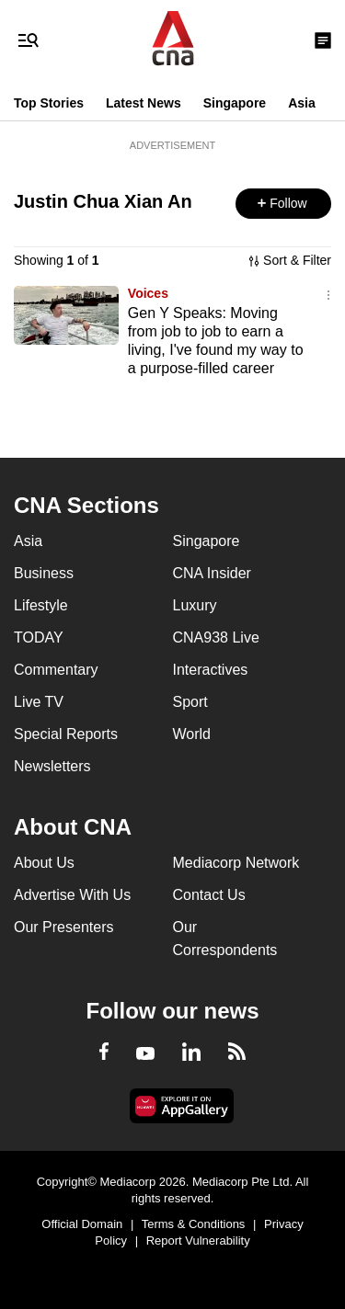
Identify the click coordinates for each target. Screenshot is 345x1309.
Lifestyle (41, 605)
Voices (148, 293)
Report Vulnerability (198, 1240)
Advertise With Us (72, 895)
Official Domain (81, 1224)
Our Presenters (63, 927)
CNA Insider (212, 573)
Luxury (195, 605)
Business (44, 573)
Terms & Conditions (194, 1224)
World (192, 734)
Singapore (234, 103)
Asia (302, 103)
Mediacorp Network (236, 863)
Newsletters (52, 766)
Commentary (56, 669)
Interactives (210, 669)
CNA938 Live (216, 637)
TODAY (38, 637)
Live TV (38, 702)
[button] (283, 203)
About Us (44, 863)
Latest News (143, 103)
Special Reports (66, 734)
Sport (190, 702)
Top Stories (49, 103)
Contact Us (209, 895)
